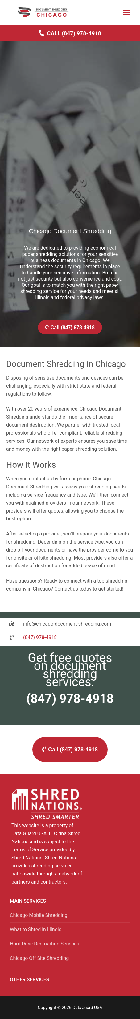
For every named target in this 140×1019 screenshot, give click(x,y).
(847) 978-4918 (69, 698)
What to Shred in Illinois (35, 929)
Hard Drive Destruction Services (44, 944)
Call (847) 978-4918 (70, 33)
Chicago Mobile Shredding (38, 915)
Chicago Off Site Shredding (39, 958)
